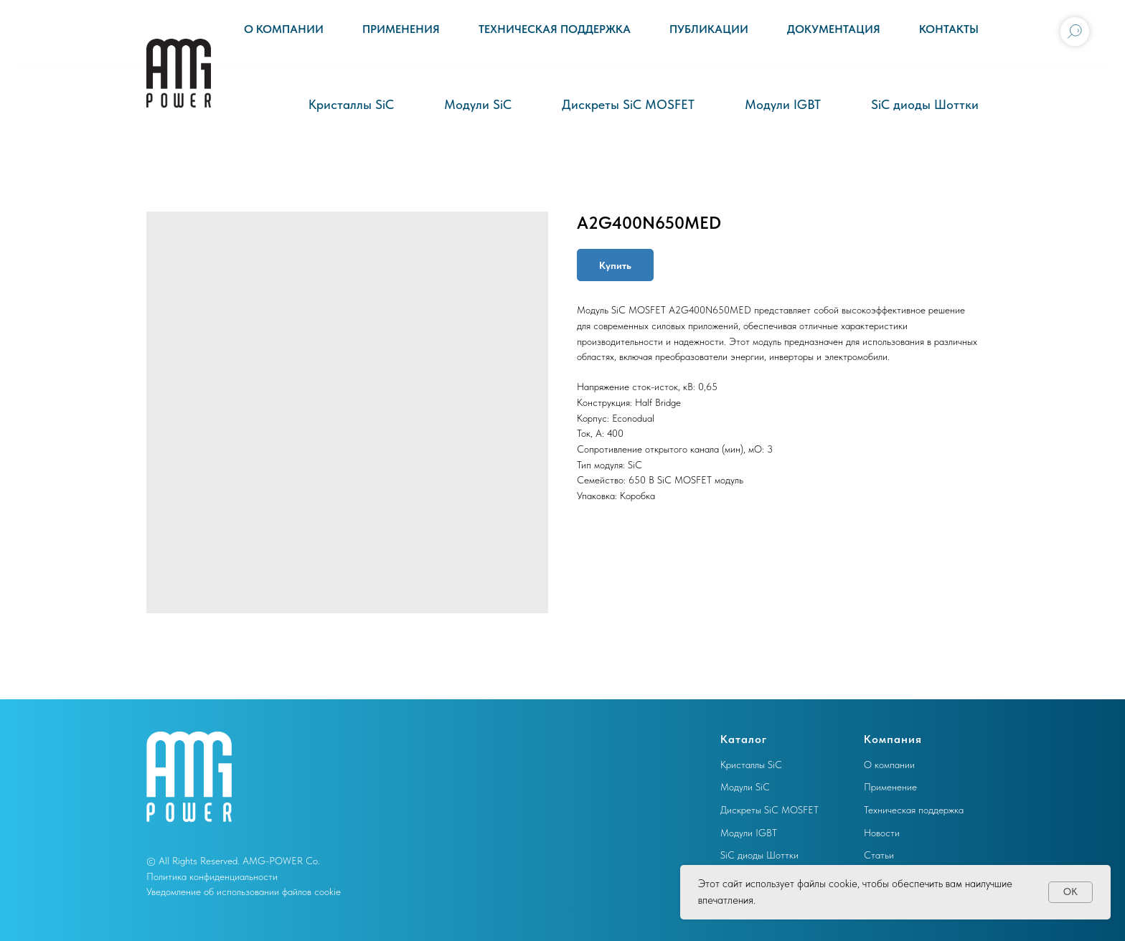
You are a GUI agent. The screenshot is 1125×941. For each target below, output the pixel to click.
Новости (882, 832)
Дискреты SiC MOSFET (628, 104)
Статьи (879, 855)
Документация (833, 29)
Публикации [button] (708, 29)
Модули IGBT (783, 104)
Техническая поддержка (555, 29)
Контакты (949, 29)
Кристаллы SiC (351, 104)
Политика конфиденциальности (212, 876)
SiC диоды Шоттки (925, 104)
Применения (401, 29)
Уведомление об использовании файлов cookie (243, 891)
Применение (890, 787)
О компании (284, 29)
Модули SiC (478, 104)
